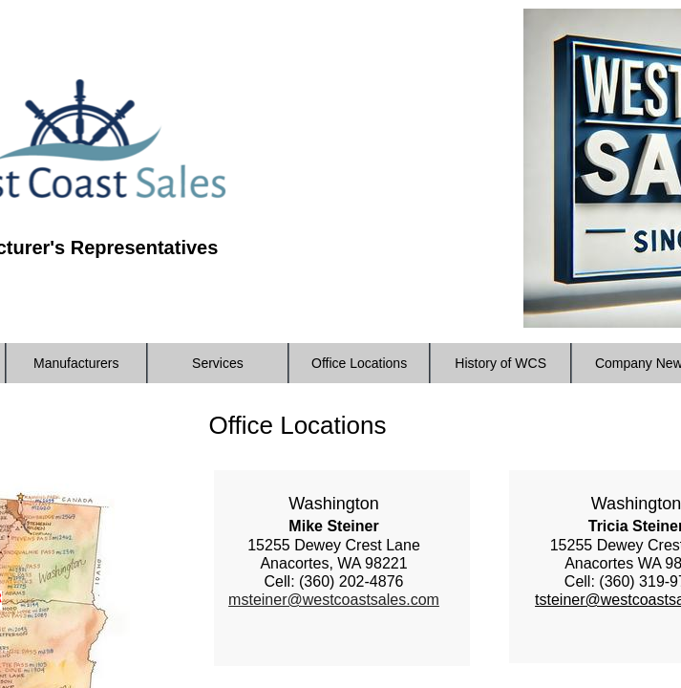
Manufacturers (75, 363)
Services (218, 363)
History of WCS (500, 363)
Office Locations (359, 363)
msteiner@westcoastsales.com (333, 599)
